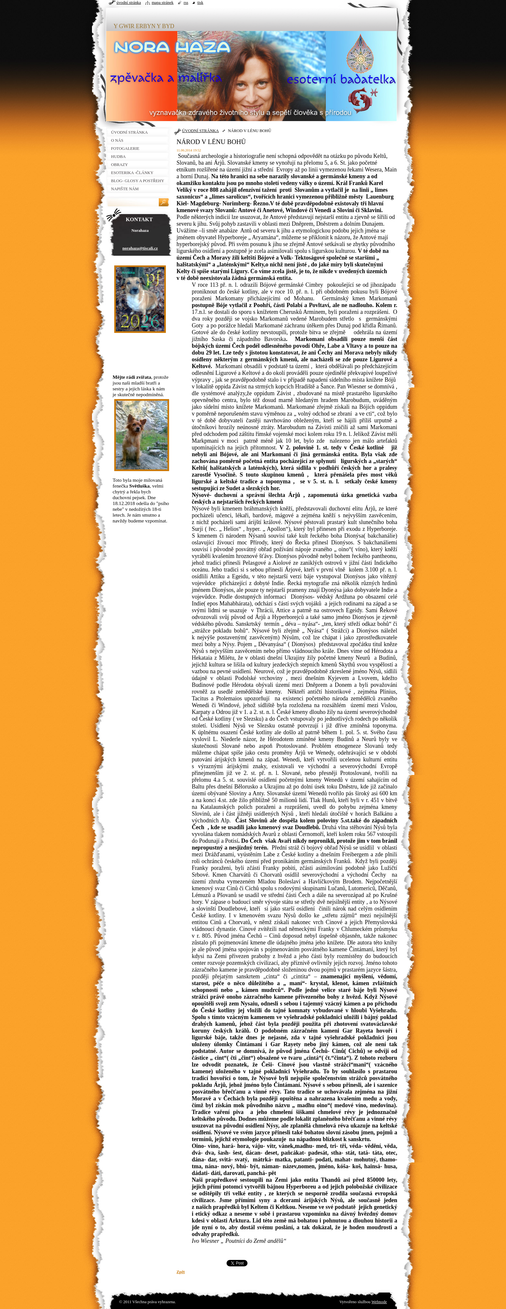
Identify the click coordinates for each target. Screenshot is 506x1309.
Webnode (379, 1302)
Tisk (200, 2)
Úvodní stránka (128, 2)
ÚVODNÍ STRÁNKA (200, 131)
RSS (186, 2)
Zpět (181, 1272)
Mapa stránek (163, 2)
